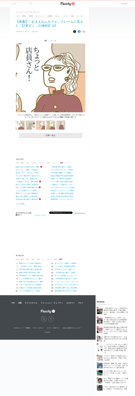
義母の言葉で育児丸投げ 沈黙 (29, 272)
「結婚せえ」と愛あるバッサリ (62, 184)
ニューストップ (20, 12)
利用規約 (28, 328)
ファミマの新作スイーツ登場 (26, 190)
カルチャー (70, 303)
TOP (13, 303)
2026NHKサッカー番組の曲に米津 (31, 275)
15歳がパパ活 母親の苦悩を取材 (62, 193)
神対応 (24, 16)
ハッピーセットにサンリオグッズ (66, 282)
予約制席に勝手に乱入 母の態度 (66, 288)
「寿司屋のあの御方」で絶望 (61, 167)
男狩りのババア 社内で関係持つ (27, 193)
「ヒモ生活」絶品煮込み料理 (65, 266)
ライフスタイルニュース (32, 12)
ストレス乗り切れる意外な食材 (62, 181)
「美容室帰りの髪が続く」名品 (66, 278)
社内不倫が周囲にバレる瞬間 (61, 173)
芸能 (48, 163)
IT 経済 (34, 163)
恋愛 (20, 303)
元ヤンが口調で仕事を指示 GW (27, 187)
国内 (22, 163)
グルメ (80, 303)
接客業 (31, 16)
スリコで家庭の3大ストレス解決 (30, 278)
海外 (27, 163)
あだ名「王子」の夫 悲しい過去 (27, 173)
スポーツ (41, 163)
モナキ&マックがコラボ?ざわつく (67, 285)
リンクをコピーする (83, 31)
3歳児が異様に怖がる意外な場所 (62, 176)
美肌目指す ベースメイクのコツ (62, 199)
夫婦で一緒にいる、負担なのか (27, 179)
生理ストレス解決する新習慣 (61, 179)
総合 (17, 259)
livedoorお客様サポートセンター (72, 328)
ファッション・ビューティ (52, 303)
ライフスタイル (31, 303)
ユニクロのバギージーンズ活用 (62, 170)
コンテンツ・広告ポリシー (53, 328)
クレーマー (80, 16)
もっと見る (20, 204)
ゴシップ (55, 163)
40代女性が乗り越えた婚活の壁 (27, 199)
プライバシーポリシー (38, 328)
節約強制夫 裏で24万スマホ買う (66, 291)
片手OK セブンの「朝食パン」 (65, 269)
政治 (27, 259)
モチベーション (40, 16)
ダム (18, 16)
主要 (17, 163)
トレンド (68, 163)
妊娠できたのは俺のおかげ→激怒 (27, 167)
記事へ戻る (50, 135)
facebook (51, 318)
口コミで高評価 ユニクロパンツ (66, 275)
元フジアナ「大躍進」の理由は (27, 170)
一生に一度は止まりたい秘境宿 (30, 285)
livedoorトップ (18, 328)
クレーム (65, 16)
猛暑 (72, 16)
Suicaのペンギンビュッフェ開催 (62, 190)
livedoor (124, 3)
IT (42, 259)
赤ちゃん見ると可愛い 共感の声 (27, 184)
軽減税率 (49, 16)
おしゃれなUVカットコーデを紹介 (63, 187)
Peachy (67, 4)
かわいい (57, 16)
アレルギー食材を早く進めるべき (27, 176)
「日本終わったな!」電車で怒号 (27, 181)
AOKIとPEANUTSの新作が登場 (62, 196)
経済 (38, 259)
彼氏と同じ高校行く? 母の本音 (27, 196)
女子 (61, 163)
